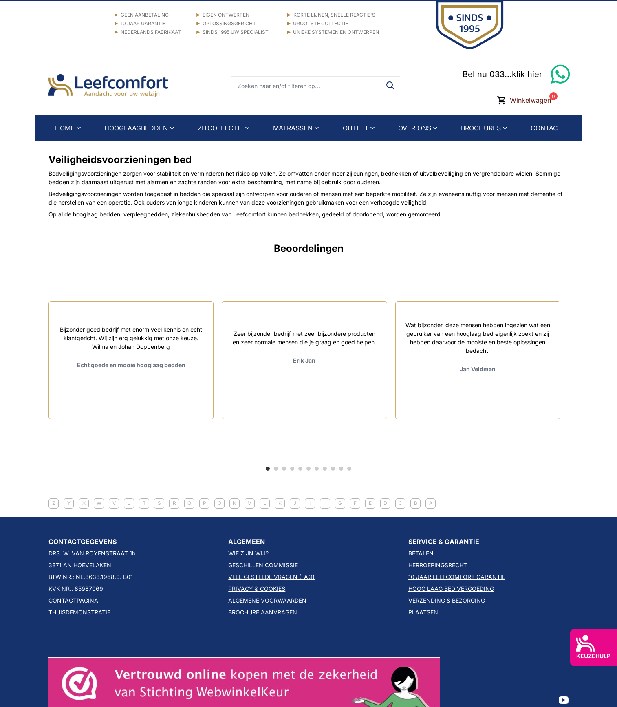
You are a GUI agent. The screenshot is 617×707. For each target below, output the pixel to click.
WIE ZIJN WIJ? (248, 553)
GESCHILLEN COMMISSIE (263, 565)
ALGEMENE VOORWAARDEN (267, 600)
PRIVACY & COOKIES (256, 588)
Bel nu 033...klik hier (502, 74)
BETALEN (421, 553)
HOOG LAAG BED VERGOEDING (451, 588)
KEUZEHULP (593, 647)
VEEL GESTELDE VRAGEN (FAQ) (271, 576)
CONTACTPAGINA (73, 600)
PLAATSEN (423, 612)
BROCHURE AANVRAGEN (262, 612)
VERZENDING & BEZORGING (446, 600)
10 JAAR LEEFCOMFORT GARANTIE (456, 576)
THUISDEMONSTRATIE (79, 612)
